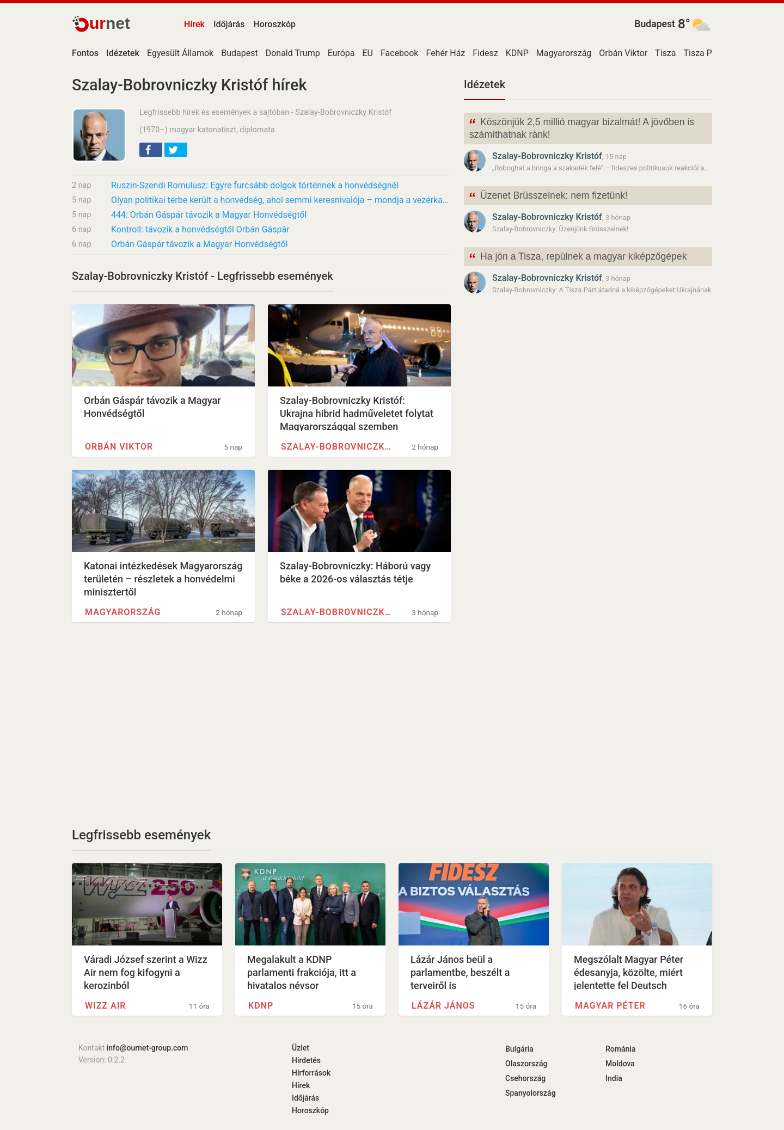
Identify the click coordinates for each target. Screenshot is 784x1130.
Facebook (399, 53)
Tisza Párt (702, 53)
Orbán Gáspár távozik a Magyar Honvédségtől (199, 244)
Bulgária (519, 1049)
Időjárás (229, 24)
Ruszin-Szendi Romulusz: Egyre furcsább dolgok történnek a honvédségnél (255, 185)
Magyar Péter (610, 1005)
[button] (150, 150)
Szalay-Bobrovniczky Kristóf (336, 446)
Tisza (665, 53)
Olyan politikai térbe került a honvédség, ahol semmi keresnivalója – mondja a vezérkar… (281, 200)
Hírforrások (311, 1072)
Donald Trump (293, 53)
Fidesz (485, 53)
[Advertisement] (261, 724)
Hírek (194, 24)
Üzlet (300, 1047)
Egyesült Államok (180, 53)
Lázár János (443, 1005)
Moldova (620, 1063)
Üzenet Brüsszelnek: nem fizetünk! (548, 196)
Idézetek (484, 84)
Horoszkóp (274, 24)
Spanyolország (530, 1093)
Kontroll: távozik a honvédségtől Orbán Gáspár (200, 229)
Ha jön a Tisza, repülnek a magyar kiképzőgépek (577, 257)
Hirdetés (306, 1060)
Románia (620, 1049)
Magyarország (564, 53)
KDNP (517, 53)
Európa (341, 53)
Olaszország (526, 1063)
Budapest (654, 24)
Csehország (525, 1078)
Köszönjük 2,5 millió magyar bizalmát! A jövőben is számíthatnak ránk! (581, 127)
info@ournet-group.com (147, 1047)
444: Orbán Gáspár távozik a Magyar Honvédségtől (209, 215)
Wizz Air (105, 1005)
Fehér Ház (445, 53)
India (613, 1078)
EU (368, 53)
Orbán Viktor (623, 53)
